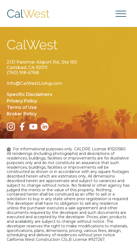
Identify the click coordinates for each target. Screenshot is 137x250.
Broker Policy (22, 113)
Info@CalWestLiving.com (34, 83)
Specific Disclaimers (29, 94)
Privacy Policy (22, 100)
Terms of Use (22, 107)
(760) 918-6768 (23, 72)
